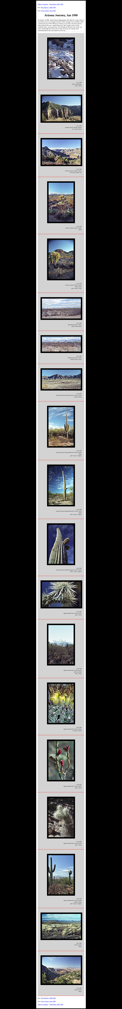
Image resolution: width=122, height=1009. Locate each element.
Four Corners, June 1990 (48, 11)
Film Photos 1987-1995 (56, 4)
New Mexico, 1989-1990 (48, 7)
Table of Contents (43, 4)
